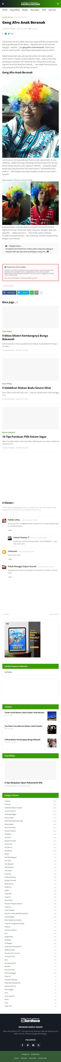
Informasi (30, 907)
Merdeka (30, 966)
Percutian (30, 837)
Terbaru (6, 614)
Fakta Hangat (30, 818)
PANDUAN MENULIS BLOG (30, 808)
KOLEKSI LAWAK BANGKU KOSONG (30, 914)
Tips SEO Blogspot (30, 857)
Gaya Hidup (15, 10)
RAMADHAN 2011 (30, 986)
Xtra (30, 933)
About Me (32, 1058)
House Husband (20, 17)
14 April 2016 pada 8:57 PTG (26, 551)
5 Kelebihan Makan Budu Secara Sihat (26, 387)
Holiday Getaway (30, 877)
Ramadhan (30, 851)
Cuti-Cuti (52, 10)
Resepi (25, 10)
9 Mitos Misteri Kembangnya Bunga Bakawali (25, 337)
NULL (30, 960)
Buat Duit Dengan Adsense (30, 904)
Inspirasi (30, 927)
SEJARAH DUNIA (30, 950)
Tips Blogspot (30, 864)
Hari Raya (30, 861)
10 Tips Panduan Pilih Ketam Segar (24, 436)
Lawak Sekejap (30, 910)
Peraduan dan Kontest (30, 953)
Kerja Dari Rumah (30, 841)
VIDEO (30, 890)
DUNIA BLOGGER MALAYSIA (30, 821)
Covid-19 (30, 897)
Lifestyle (30, 801)
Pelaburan (30, 887)
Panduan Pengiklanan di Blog (30, 923)
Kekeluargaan (30, 824)
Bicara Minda (30, 884)
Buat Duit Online (30, 827)
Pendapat (30, 940)
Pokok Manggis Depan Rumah (22, 566)
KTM (30, 993)
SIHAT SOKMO (30, 996)
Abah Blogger (30, 989)
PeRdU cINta (14, 519)
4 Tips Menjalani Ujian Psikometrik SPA (23, 782)
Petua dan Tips (30, 970)
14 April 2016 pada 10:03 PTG (38, 538)
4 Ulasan (34, 29)
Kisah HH (30, 976)
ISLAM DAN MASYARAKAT (30, 947)
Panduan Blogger (30, 973)
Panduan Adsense (30, 930)
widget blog (30, 937)
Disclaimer (16, 278)
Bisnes (30, 999)
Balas (10, 530)
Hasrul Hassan (20, 537)
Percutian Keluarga (30, 980)
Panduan (30, 804)
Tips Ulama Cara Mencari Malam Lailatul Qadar (23, 726)
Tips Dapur (35, 10)
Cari (58, 3)
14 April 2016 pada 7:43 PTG (29, 520)
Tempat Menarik (30, 831)
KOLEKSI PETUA (30, 956)
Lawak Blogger (30, 917)
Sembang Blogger (30, 814)
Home (4, 10)
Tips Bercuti (30, 847)
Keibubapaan (30, 867)
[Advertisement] (30, 475)
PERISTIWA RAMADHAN (30, 983)
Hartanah (30, 874)
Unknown (12, 551)
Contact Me (42, 1058)
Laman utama (7, 17)
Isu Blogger (30, 943)
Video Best (30, 894)
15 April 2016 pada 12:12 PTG (46, 566)
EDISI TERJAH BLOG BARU (30, 920)
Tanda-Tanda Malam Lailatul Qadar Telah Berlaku (24, 713)
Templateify (35, 1054)
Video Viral (30, 1006)
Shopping (30, 834)
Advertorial (30, 844)
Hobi (44, 10)
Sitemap (24, 1058)
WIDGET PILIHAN (30, 880)
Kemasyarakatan (30, 963)
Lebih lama (53, 614)
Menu (3, 3)
